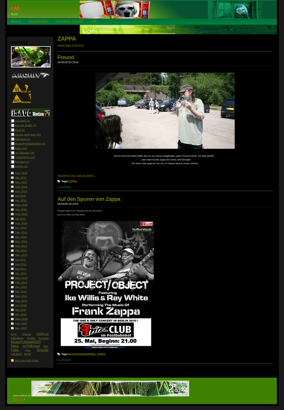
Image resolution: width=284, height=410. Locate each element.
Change (26, 334)
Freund (65, 57)
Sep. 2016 (21, 186)
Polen (15, 350)
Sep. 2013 (21, 255)
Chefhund (42, 334)
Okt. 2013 (21, 250)
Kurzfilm (44, 338)
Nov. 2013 (21, 245)
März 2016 (21, 204)
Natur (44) (21, 148)
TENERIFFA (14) (25, 157)
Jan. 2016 (21, 209)
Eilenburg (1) (22, 139)
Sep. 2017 (21, 182)
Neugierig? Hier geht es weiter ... (76, 175)
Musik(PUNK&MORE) (26, 342)
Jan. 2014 (21, 236)
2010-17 (16, 21)
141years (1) (22, 120)
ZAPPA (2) (21, 166)
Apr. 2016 (20, 200)
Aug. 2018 (21, 172)
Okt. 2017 (21, 177)
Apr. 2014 (20, 227)
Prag (27, 350)
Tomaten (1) (22, 161)
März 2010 (21, 318)
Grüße (31, 338)
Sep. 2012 (21, 296)
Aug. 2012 (21, 300)
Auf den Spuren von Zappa (88, 199)
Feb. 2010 (21, 323)
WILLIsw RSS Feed (26, 360)
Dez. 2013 (21, 241)
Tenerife (43, 350)
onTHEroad (31, 346)
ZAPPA (27, 354)
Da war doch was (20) (28, 134)
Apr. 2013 (20, 273)
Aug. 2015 (21, 213)
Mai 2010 (20, 309)
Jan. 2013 (21, 287)
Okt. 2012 (21, 291)
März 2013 (21, 277)
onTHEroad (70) (24, 152)
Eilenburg (17, 338)
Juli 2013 (20, 259)
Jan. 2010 (21, 328)
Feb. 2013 (21, 282)
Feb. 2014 (21, 232)
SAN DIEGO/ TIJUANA (69, 21)
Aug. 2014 (21, 223)
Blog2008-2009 (38, 21)
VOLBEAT (16, 354)
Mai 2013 (20, 268)
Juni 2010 (21, 305)
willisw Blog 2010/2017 (71, 45)
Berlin (14, 334)
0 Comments (64, 186)
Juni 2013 (21, 264)
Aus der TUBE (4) (25, 125)
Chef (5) (20, 130)
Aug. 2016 (21, 191)
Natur (15, 346)
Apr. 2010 (20, 314)
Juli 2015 (20, 218)
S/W (94, 21)
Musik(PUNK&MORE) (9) (30, 143)
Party (46, 346)
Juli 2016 (20, 195)
